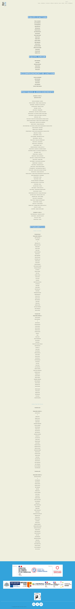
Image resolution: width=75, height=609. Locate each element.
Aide (66, 3)
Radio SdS (56, 3)
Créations (43, 3)
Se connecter (70, 3)
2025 (60, 3)
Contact (63, 3)
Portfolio (52, 3)
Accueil (39, 3)
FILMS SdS (48, 3)
